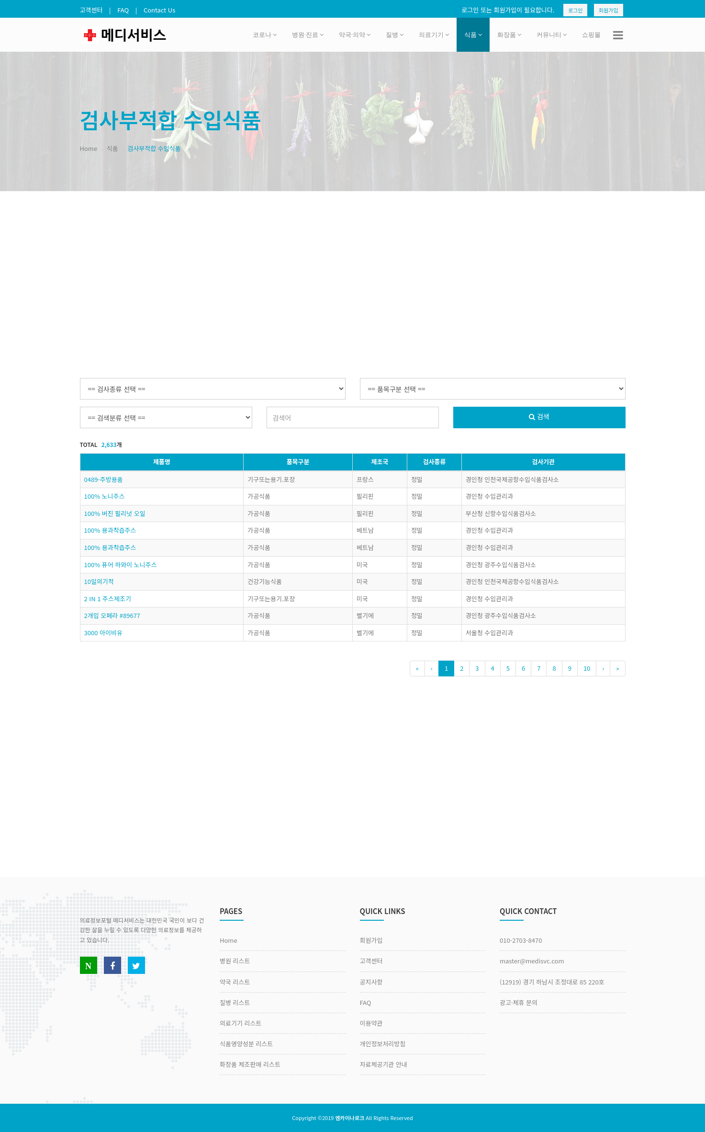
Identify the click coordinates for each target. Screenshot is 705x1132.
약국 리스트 (235, 981)
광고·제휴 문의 (518, 1002)
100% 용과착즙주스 (110, 530)
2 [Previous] (461, 668)
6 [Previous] (523, 668)
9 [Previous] (569, 668)
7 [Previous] (538, 668)
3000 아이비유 (103, 632)
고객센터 (91, 9)
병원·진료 (308, 34)
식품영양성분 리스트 (246, 1043)
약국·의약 (354, 34)
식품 (473, 34)
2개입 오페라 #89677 (112, 615)
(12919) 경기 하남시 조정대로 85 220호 (552, 981)
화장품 (509, 34)
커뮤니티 (552, 34)
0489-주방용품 (103, 479)
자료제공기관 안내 (383, 1064)
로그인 (575, 10)
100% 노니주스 (104, 496)
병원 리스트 (235, 960)
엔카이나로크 (349, 1117)
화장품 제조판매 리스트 (250, 1064)
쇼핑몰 (591, 34)
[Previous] (417, 668)
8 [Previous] (554, 668)
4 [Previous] (492, 668)
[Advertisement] (353, 268)
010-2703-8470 (521, 940)
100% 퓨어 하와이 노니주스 (120, 564)
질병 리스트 (235, 1002)
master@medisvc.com (532, 960)
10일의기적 (99, 581)
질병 (394, 34)
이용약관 (371, 1023)
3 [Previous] (477, 668)
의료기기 (434, 34)
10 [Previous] (586, 668)
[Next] (603, 668)
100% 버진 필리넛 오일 (114, 513)
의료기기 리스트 (240, 1023)
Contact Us (159, 9)
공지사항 (371, 981)
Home (89, 148)
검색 (539, 416)
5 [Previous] (508, 668)
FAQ (123, 9)
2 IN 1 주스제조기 (107, 598)
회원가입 (608, 10)
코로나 (265, 34)
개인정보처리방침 (383, 1043)
